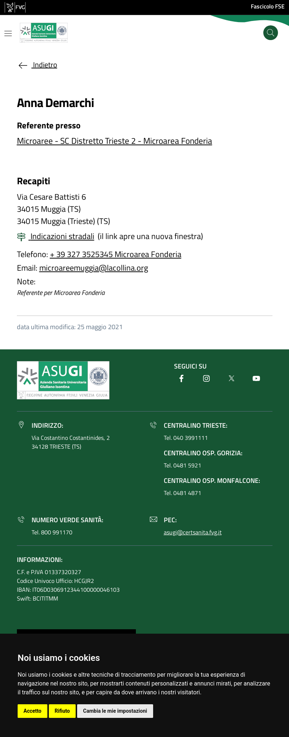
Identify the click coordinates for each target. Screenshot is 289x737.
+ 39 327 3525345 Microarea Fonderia (115, 254)
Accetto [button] (32, 711)
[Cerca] (270, 32)
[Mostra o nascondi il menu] (8, 33)
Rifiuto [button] (62, 711)
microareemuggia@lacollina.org (93, 267)
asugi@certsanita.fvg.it (193, 532)
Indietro (37, 64)
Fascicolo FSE (268, 6)
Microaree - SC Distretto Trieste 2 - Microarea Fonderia (114, 140)
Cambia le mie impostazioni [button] (115, 711)
